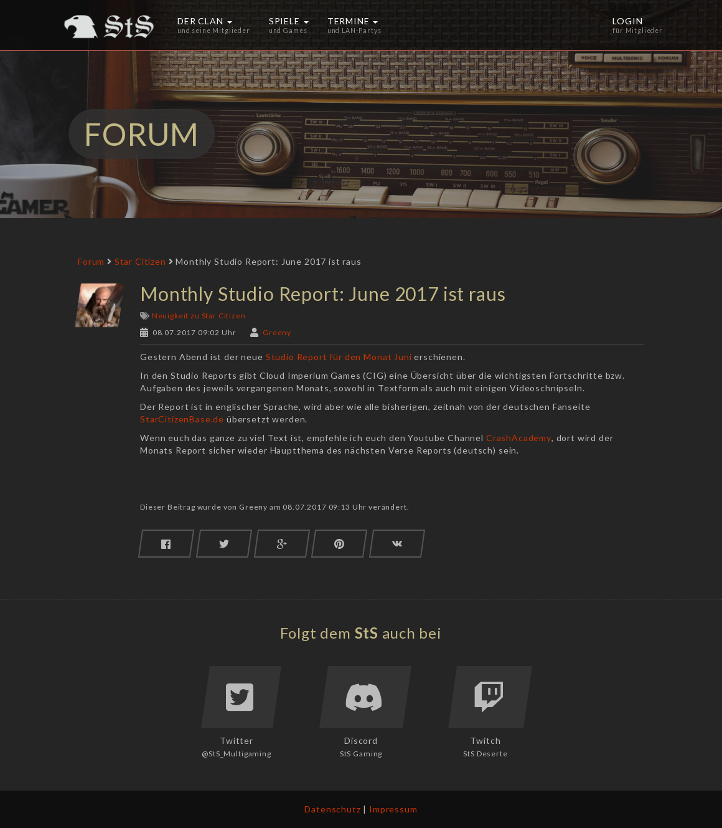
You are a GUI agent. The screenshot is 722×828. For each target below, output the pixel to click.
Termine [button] (354, 25)
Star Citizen (140, 261)
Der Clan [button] (213, 25)
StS (367, 633)
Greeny (277, 332)
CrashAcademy (518, 437)
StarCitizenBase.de (182, 419)
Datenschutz (332, 809)
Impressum (393, 809)
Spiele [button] (289, 25)
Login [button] (637, 25)
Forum (91, 261)
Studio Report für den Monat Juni (339, 356)
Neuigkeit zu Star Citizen (199, 315)
